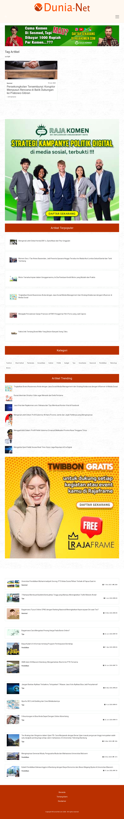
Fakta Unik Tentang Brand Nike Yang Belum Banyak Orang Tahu (42, 332)
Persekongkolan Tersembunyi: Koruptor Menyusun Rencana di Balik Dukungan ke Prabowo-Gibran (31, 90)
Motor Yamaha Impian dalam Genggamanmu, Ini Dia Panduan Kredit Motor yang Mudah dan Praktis (56, 277)
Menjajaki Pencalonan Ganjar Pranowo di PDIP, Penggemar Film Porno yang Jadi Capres (52, 314)
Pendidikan (103, 363)
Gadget (66, 363)
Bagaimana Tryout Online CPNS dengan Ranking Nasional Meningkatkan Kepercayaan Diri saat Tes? (60, 610)
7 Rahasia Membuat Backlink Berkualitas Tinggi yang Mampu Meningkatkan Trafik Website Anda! (59, 595)
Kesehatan (82, 363)
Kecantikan (41, 363)
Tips (74, 363)
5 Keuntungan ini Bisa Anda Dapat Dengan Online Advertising (45, 716)
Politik (59, 363)
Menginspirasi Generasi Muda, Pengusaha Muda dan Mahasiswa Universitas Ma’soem (55, 753)
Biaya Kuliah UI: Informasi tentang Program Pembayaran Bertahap (47, 644)
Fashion (9, 363)
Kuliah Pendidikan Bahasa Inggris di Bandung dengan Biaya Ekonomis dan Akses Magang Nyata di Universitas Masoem (67, 767)
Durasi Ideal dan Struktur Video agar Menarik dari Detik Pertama (38, 395)
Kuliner (51, 363)
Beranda (62, 792)
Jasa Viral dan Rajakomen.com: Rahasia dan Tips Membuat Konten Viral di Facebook (46, 405)
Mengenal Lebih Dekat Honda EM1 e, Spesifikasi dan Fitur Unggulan (44, 241)
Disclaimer (62, 801)
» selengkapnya (11, 97)
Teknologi (113, 363)
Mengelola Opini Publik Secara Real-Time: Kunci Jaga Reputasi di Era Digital (43, 447)
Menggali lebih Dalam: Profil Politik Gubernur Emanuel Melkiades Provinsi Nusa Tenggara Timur (50, 430)
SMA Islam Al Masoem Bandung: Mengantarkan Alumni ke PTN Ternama (50, 662)
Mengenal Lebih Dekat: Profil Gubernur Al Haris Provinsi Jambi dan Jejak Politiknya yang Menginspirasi (53, 415)
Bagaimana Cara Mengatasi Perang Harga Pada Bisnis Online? (46, 631)
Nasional (9, 83)
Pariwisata (30, 363)
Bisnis (8, 368)
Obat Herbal (19, 363)
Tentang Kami (62, 797)
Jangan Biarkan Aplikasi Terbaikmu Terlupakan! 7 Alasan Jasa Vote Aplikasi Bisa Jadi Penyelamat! (60, 684)
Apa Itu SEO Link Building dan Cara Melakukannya (41, 701)
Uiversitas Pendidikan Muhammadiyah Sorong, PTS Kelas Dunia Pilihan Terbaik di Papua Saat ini (59, 581)
